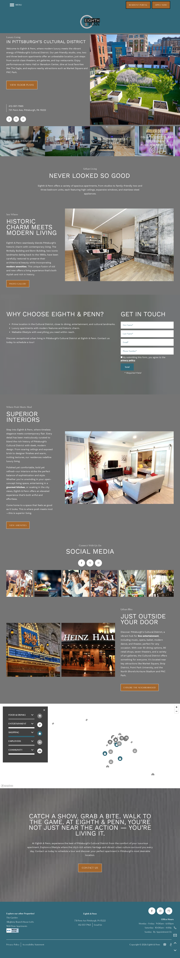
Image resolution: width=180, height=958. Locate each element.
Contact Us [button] (90, 867)
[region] (90, 746)
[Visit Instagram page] (23, 119)
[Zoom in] (177, 707)
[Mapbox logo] (7, 785)
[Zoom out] (177, 711)
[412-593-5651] (175, 927)
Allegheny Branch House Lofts (20, 921)
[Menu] (16, 5)
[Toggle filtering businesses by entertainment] (39, 724)
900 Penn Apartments (16, 926)
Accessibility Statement (33, 944)
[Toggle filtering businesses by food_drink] (39, 716)
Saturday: (149, 927)
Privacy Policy (12, 944)
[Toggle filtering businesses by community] (39, 750)
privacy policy (128, 360)
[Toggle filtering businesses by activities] (39, 742)
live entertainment (148, 636)
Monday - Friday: (147, 923)
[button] (138, 5)
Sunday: (148, 932)
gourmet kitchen (15, 487)
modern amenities (16, 266)
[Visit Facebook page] (9, 119)
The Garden (12, 917)
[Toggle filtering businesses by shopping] (39, 733)
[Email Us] (175, 935)
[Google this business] (16, 119)
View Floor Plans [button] (22, 84)
